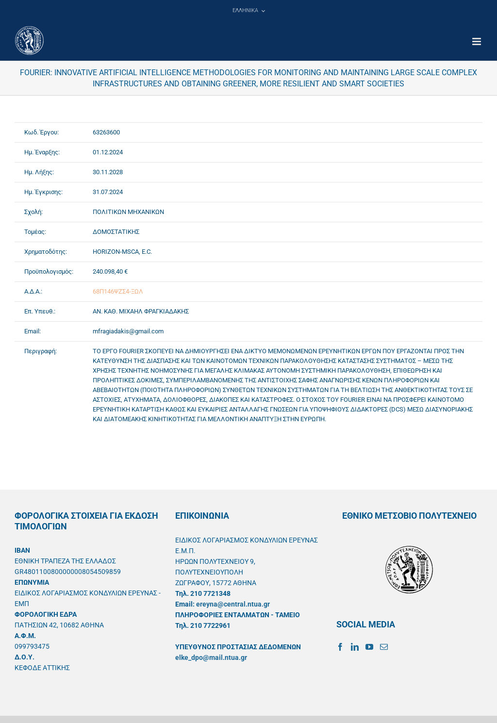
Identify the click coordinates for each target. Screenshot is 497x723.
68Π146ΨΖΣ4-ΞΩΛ (118, 291)
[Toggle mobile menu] (477, 41)
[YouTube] (369, 647)
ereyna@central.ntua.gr (233, 604)
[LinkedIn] (355, 647)
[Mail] (384, 647)
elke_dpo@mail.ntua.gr (211, 657)
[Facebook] (340, 647)
